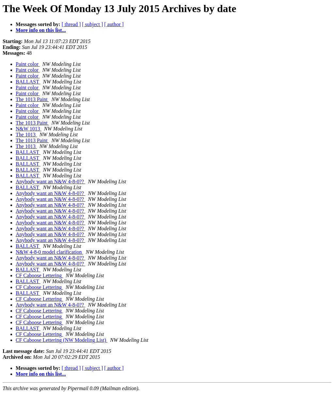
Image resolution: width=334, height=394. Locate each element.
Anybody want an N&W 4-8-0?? (50, 181)
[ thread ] (71, 24)
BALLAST (28, 81)
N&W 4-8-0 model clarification (49, 252)
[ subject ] (92, 24)
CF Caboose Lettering (39, 275)
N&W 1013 (28, 128)
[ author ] (114, 24)
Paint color (28, 64)
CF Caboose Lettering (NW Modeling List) (61, 340)
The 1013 (26, 134)
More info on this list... (41, 30)
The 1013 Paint (32, 99)
